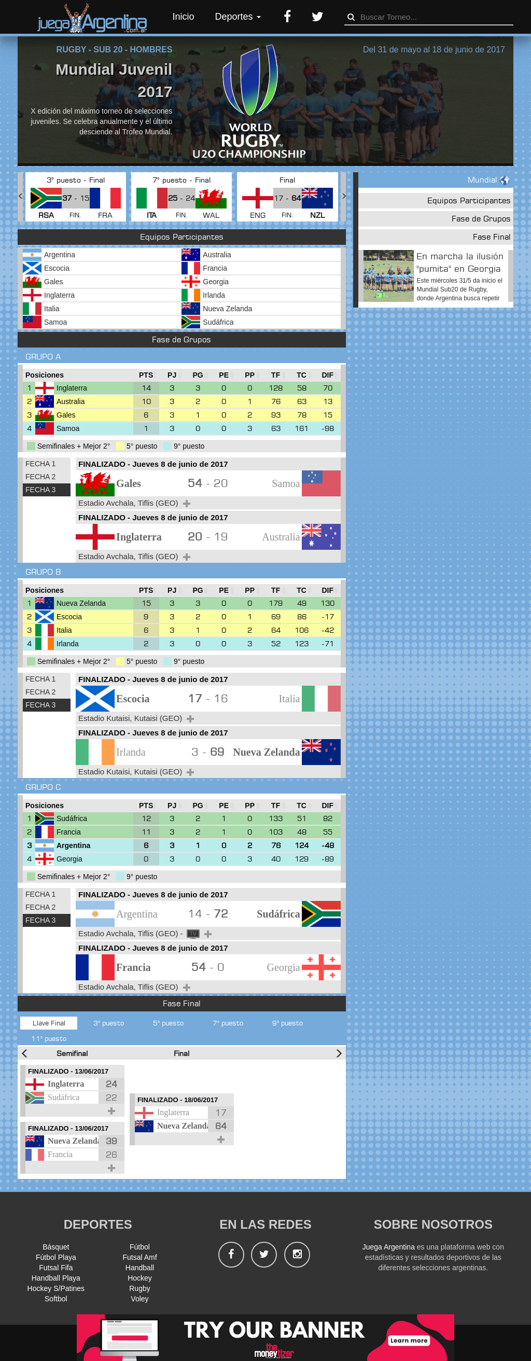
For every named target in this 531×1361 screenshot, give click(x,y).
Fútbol (140, 1247)
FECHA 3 (40, 489)
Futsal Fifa (56, 1267)
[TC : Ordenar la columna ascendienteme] (302, 375)
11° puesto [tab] (48, 1038)
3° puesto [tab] (108, 1023)
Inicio (183, 16)
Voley (139, 1299)
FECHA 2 (40, 477)
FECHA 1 (40, 464)
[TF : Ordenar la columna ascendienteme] (276, 375)
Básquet (56, 1247)
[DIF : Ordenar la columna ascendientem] (328, 375)
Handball (139, 1267)
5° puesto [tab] (168, 1023)
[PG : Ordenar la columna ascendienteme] (198, 375)
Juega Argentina (388, 1247)
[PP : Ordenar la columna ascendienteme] (250, 375)
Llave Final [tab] (49, 1023)
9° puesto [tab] (287, 1023)
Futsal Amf (139, 1257)
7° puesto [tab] (228, 1023)
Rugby (139, 1288)
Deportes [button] (238, 16)
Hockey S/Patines (56, 1288)
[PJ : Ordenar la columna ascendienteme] (172, 375)
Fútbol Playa (56, 1257)
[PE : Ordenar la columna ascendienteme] (224, 375)
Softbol (56, 1299)
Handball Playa (56, 1278)
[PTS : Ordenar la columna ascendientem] (146, 375)
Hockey (140, 1278)
